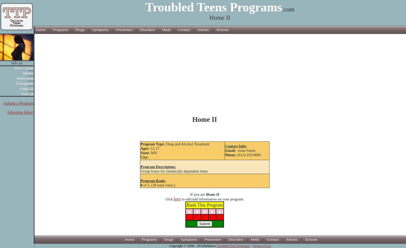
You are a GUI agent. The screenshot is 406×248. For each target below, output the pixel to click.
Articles (203, 30)
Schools (222, 30)
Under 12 (26, 89)
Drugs (80, 30)
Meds (166, 30)
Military (28, 73)
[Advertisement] (204, 75)
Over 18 (27, 94)
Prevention (124, 30)
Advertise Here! (20, 112)
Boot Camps (24, 68)
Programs (60, 30)
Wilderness (25, 78)
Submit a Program (19, 103)
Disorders (147, 30)
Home (41, 30)
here (177, 199)
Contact (184, 30)
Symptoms (100, 30)
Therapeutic (25, 84)
